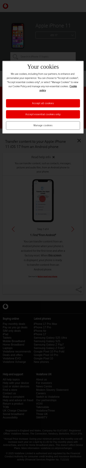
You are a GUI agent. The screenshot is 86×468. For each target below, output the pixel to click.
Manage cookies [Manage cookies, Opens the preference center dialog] (42, 125)
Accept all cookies (43, 103)
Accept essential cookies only (43, 114)
